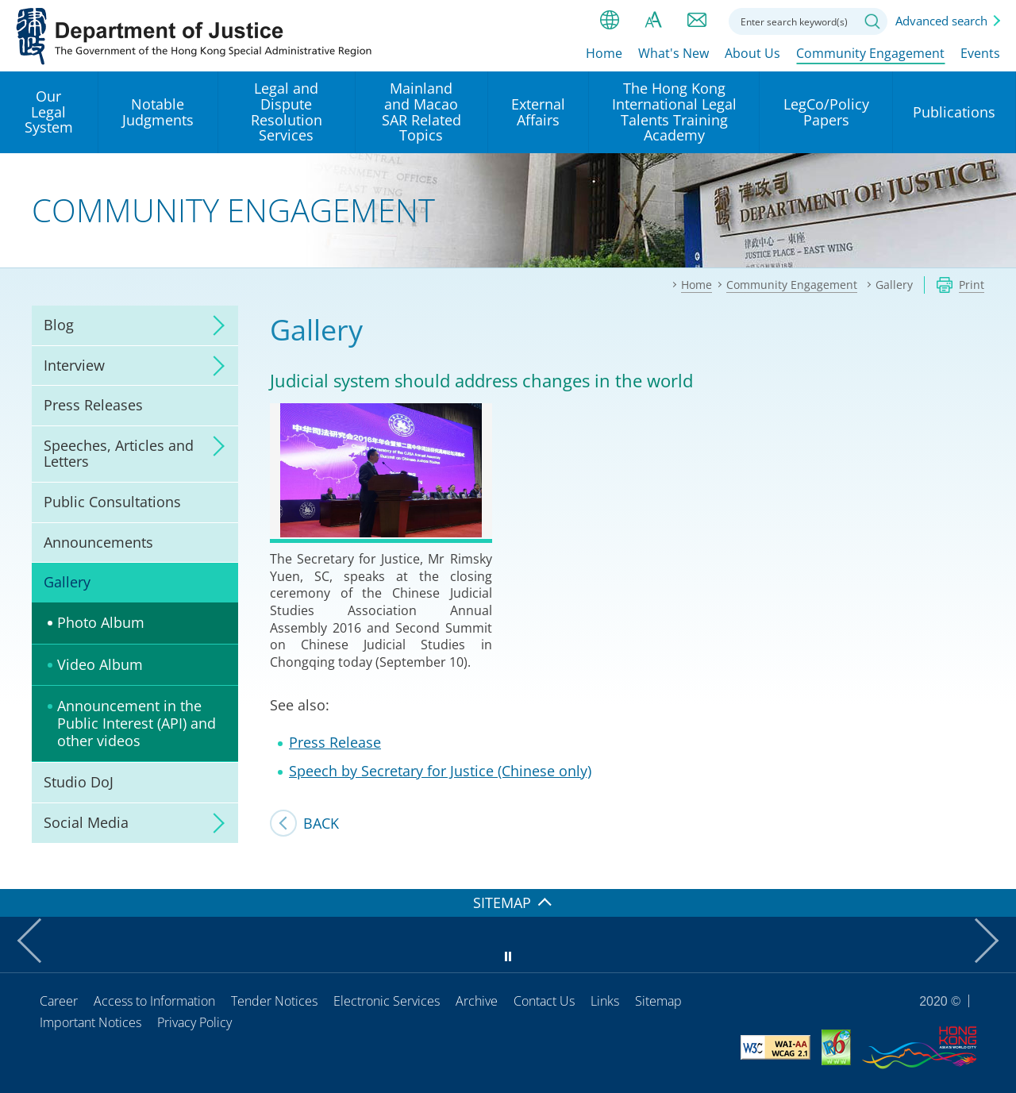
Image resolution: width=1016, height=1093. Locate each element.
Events (980, 53)
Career (59, 1001)
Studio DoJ (79, 781)
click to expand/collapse (214, 325)
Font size (653, 20)
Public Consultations (112, 501)
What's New (673, 53)
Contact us (697, 20)
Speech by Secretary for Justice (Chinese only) (440, 770)
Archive (477, 1001)
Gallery (67, 581)
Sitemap (658, 1001)
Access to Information (154, 1001)
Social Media (86, 822)
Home (604, 53)
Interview (74, 365)
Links (605, 1001)
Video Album (100, 664)
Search (872, 21)
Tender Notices (274, 1001)
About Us (752, 53)
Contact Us (544, 1001)
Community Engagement (870, 53)
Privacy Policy (194, 1022)
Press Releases (93, 404)
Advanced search (941, 21)
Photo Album (100, 622)
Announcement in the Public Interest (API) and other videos (136, 722)
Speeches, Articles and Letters (119, 453)
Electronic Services (386, 1001)
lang (610, 20)
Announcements (98, 542)
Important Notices (90, 1022)
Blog (59, 324)
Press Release (335, 742)
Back (321, 823)
